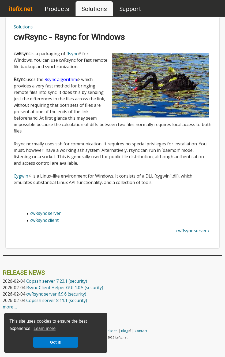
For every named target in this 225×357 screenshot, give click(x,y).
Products (57, 8)
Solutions (94, 8)
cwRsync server (45, 213)
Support (130, 8)
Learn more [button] (45, 328)
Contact (141, 330)
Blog (126, 330)
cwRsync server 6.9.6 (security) (56, 294)
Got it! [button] (55, 342)
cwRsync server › (192, 231)
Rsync (73, 54)
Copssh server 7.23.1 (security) (56, 281)
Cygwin (22, 176)
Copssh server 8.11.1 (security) (56, 300)
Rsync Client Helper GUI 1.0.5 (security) (64, 287)
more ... (10, 307)
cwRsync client (44, 220)
